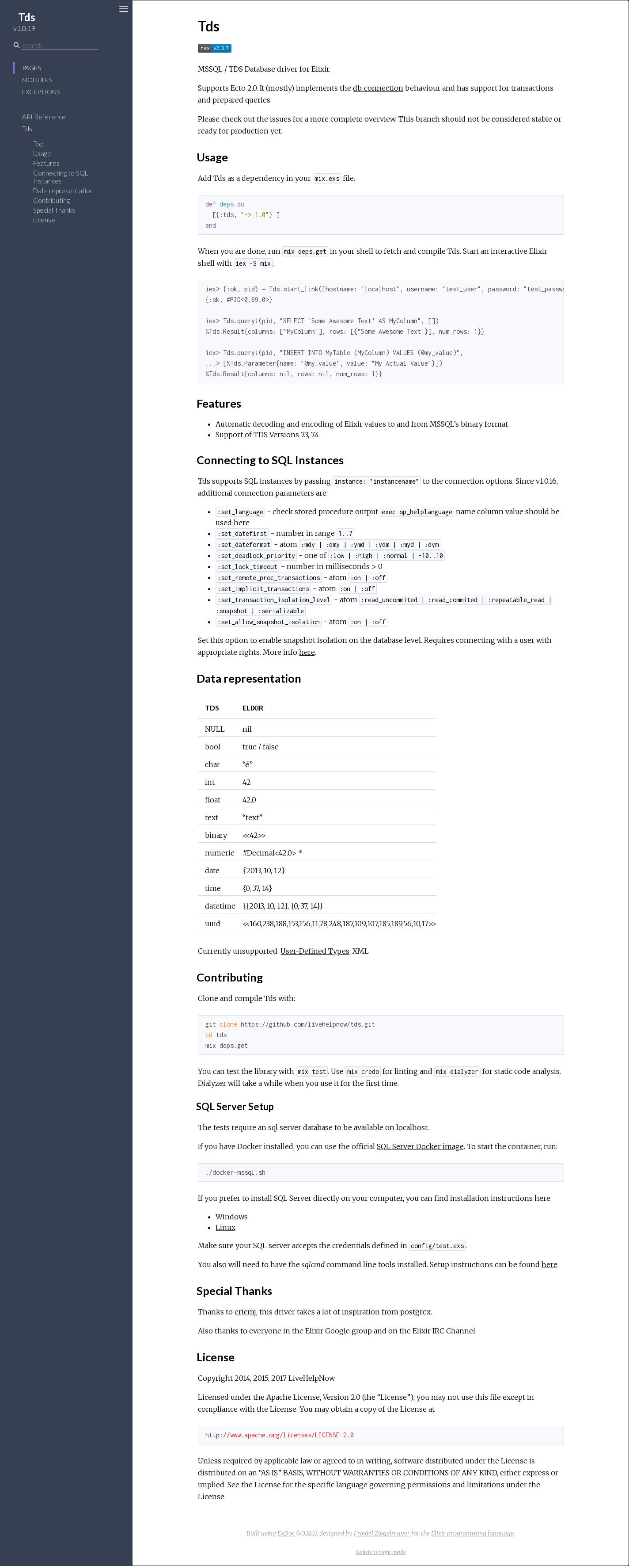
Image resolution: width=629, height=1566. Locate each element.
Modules (37, 80)
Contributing (51, 200)
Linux (225, 1227)
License (44, 220)
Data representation (63, 191)
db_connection (378, 88)
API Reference (44, 117)
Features (46, 163)
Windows (232, 1216)
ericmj (245, 1311)
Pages (31, 68)
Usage (42, 153)
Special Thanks (54, 210)
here (307, 652)
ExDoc (286, 1533)
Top (38, 144)
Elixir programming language (472, 1533)
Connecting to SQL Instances (60, 177)
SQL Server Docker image (420, 1146)
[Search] (60, 45)
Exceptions (41, 91)
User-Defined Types (314, 951)
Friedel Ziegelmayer (382, 1533)
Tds (27, 129)
